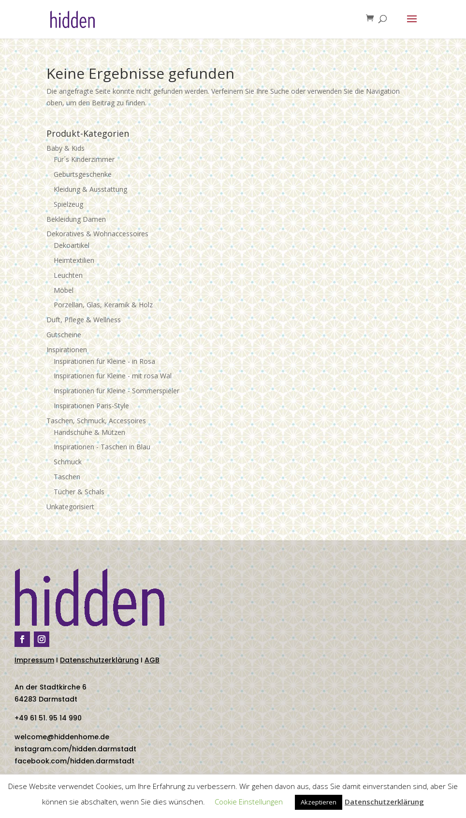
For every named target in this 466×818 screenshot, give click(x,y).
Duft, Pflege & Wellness (83, 319)
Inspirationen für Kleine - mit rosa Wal (113, 375)
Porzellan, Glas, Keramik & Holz (103, 304)
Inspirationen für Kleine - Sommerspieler (116, 390)
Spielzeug (68, 204)
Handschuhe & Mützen (89, 432)
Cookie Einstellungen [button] (249, 801)
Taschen (67, 476)
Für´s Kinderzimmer (84, 159)
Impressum (34, 660)
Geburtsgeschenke (83, 174)
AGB (152, 660)
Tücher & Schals (79, 491)
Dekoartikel (71, 245)
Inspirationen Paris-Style (91, 405)
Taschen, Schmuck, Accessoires (96, 420)
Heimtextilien (74, 260)
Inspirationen (66, 349)
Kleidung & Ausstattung (90, 189)
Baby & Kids (65, 148)
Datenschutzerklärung (99, 660)
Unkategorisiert (70, 506)
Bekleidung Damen (76, 219)
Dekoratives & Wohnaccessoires (97, 233)
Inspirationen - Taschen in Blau (102, 446)
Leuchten (68, 275)
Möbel (63, 290)
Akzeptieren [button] (318, 802)
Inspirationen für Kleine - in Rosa (104, 361)
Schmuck (68, 461)
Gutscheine (63, 334)
